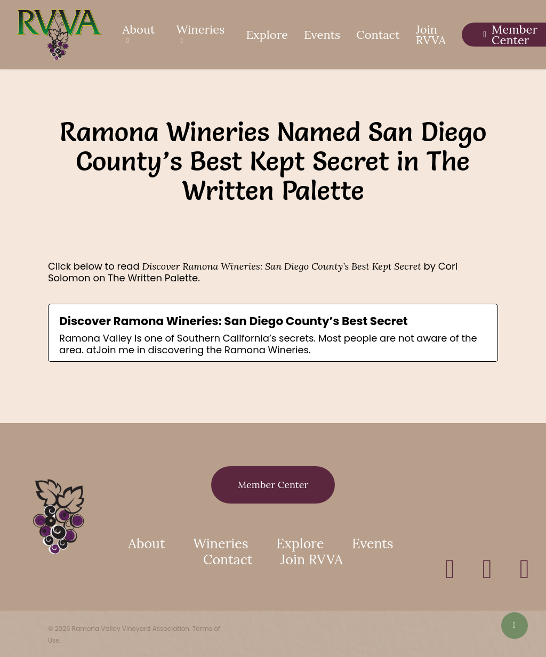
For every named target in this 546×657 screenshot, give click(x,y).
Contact (227, 559)
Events (373, 543)
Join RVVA (311, 559)
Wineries (220, 543)
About (146, 543)
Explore (300, 543)
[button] (273, 485)
